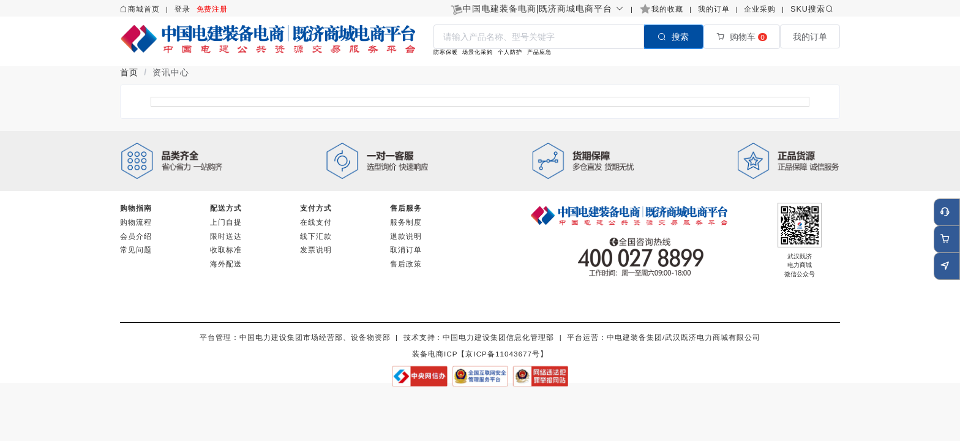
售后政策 (406, 264)
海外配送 (226, 264)
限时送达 (226, 236)
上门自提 (226, 222)
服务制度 (406, 222)
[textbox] (538, 36)
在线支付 (316, 222)
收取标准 (226, 250)
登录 (182, 9)
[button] (543, 8)
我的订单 (714, 9)
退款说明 (406, 236)
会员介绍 (136, 236)
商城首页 (144, 9)
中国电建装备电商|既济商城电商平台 (543, 8)
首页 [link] (129, 72)
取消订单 (406, 250)
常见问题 (136, 250)
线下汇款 (316, 236)
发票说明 (316, 250)
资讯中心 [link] (170, 72)
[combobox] (568, 36)
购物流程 (136, 222)
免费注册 (212, 9)
